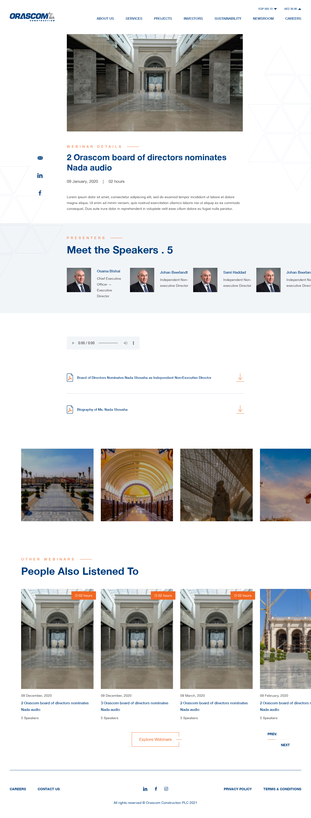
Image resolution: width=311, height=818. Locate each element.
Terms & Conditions (282, 789)
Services (134, 18)
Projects (163, 18)
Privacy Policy (238, 789)
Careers (293, 18)
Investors (193, 18)
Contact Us (49, 789)
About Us (105, 18)
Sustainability (228, 18)
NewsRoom (263, 18)
